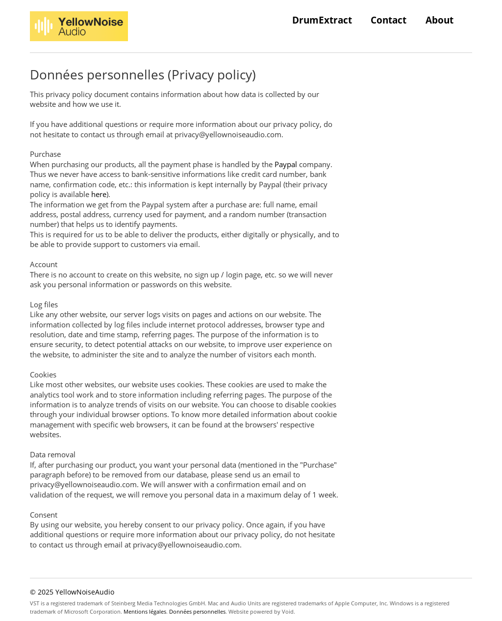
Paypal (286, 164)
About (439, 19)
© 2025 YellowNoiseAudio (72, 591)
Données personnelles (197, 611)
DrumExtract (322, 19)
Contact (388, 19)
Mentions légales (145, 611)
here (98, 194)
